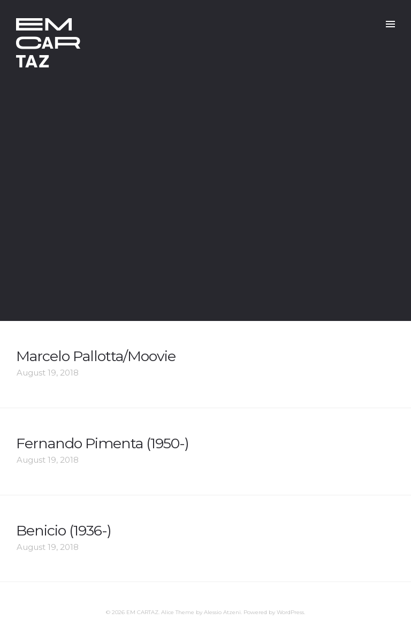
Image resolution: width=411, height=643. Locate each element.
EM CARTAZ (142, 612)
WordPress (290, 612)
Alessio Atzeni (222, 612)
